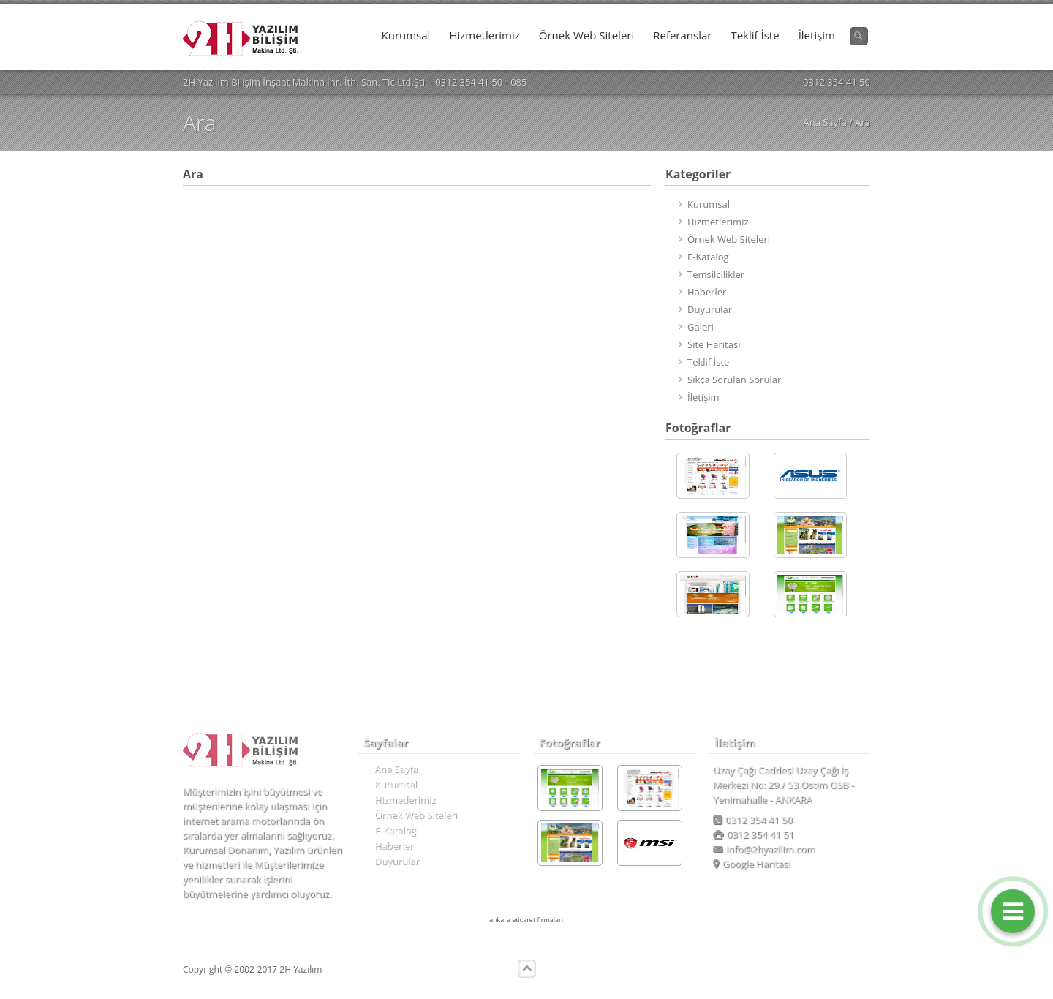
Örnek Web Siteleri (586, 35)
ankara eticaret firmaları (526, 919)
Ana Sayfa (824, 122)
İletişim (817, 35)
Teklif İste (755, 35)
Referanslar (682, 35)
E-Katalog (708, 256)
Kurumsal (406, 35)
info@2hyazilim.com (764, 849)
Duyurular (709, 309)
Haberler (706, 291)
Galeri (700, 326)
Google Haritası (751, 863)
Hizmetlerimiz (484, 35)
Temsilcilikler (715, 274)
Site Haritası (713, 344)
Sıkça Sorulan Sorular (734, 379)
